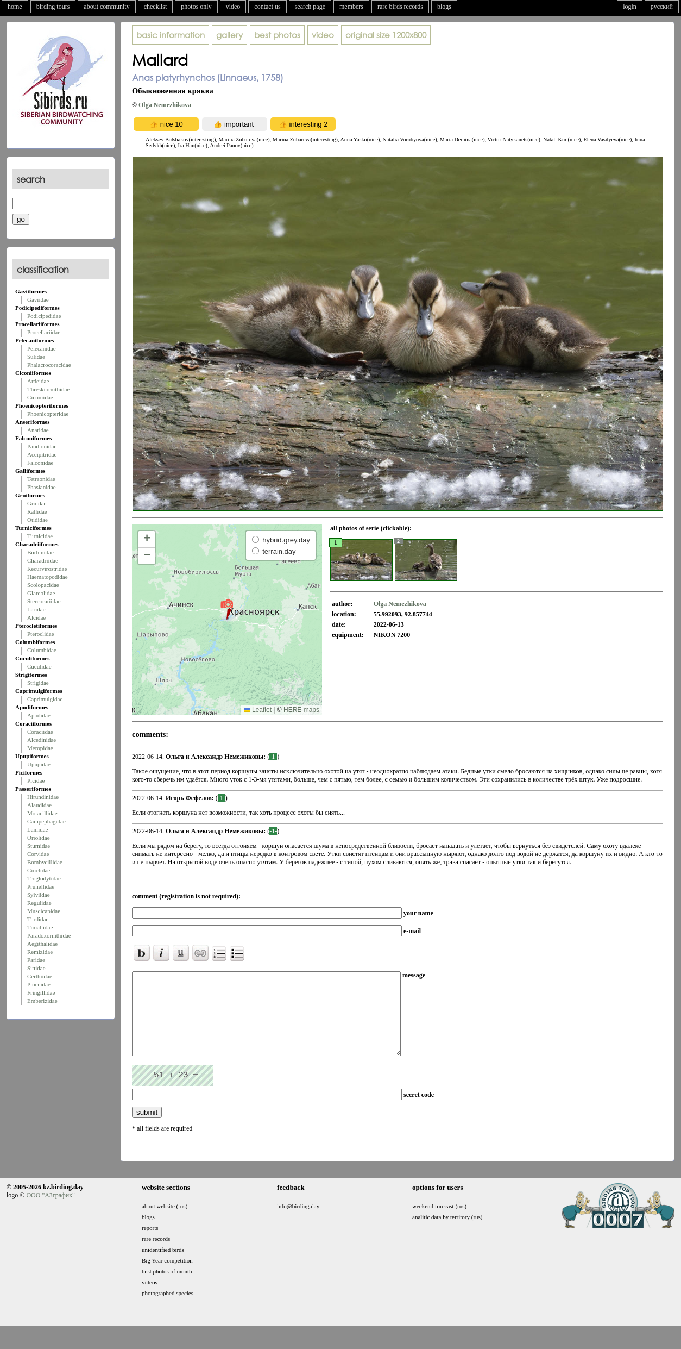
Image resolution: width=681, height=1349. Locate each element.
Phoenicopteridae (47, 413)
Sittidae (36, 968)
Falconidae (40, 462)
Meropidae (40, 748)
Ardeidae (38, 381)
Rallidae (37, 511)
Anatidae (38, 430)
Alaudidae (39, 805)
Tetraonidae (41, 479)
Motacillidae (42, 813)
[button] (226, 609)
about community (106, 6)
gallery (229, 34)
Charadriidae (42, 560)
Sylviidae (38, 894)
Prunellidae (40, 886)
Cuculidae (39, 666)
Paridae (36, 960)
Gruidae (36, 503)
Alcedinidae (41, 739)
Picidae (36, 780)
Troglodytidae (44, 878)
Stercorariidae (44, 601)
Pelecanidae (41, 348)
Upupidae (39, 764)
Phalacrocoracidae (49, 364)
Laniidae (37, 829)
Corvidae (38, 854)
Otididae (37, 519)
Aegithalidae (42, 943)
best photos (277, 34)
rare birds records (400, 6)
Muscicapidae (43, 911)
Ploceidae (39, 984)
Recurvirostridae (47, 568)
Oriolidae (38, 837)
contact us (267, 6)
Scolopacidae (43, 585)
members (351, 6)
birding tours (53, 6)
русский (662, 6)
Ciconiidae (40, 397)
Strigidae (38, 682)
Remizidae (40, 951)
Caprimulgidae (44, 699)
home (15, 6)
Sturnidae (38, 845)
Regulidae (39, 903)
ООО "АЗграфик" (50, 1211)
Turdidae (37, 919)
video (233, 6)
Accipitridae (41, 454)
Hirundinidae (43, 797)
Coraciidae (40, 731)
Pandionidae (41, 446)
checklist (155, 6)
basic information (170, 34)
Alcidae (36, 617)
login (629, 6)
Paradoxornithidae (49, 935)
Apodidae (39, 715)
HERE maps (301, 710)
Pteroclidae (40, 633)
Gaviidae (38, 299)
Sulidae (36, 356)
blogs (444, 6)
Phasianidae (41, 487)
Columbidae (41, 650)
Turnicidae (40, 536)
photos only (196, 6)
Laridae (36, 609)
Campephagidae (46, 821)
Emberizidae (42, 1000)
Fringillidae (41, 992)
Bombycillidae (44, 862)
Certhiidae (39, 976)
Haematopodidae (47, 576)
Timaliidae (40, 927)
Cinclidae (38, 870)
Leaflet (258, 710)
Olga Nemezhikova (164, 105)
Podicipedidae (44, 316)
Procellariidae (43, 332)
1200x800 (385, 34)
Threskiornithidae (48, 389)
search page (310, 6)
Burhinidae (40, 552)
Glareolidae (41, 593)
